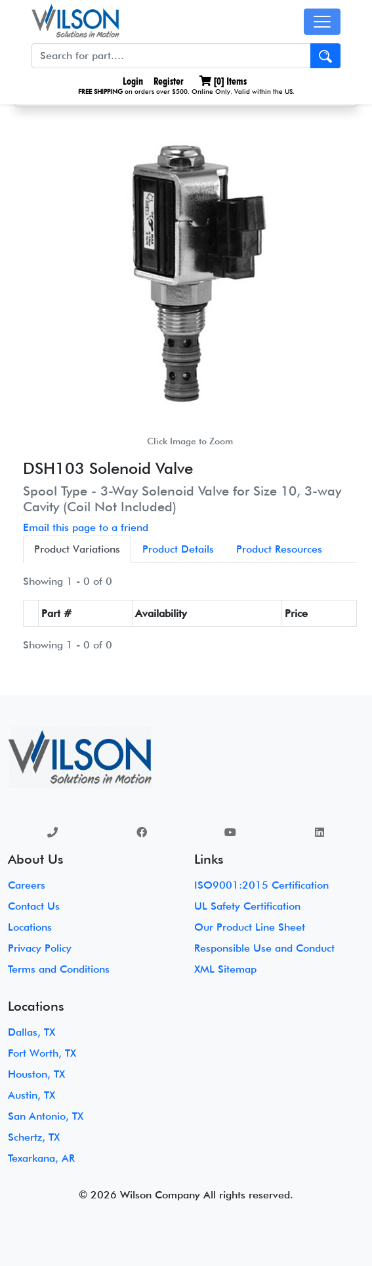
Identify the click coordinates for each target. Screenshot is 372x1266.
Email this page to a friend (85, 527)
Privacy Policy (40, 948)
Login (131, 81)
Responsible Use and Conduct (264, 948)
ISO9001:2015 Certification (261, 885)
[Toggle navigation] (322, 22)
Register (169, 81)
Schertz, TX (34, 1137)
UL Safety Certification (247, 906)
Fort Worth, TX (42, 1053)
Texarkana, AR (41, 1158)
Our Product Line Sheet (249, 927)
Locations (30, 927)
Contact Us (34, 906)
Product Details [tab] (178, 549)
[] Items (223, 81)
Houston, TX (36, 1074)
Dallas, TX (31, 1032)
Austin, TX (31, 1095)
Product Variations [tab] (77, 549)
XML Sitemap (225, 969)
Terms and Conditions (59, 969)
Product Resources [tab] (279, 549)
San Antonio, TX (45, 1116)
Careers (26, 885)
